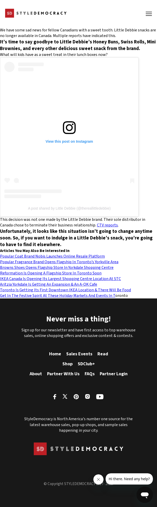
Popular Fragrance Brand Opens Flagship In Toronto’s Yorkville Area (59, 262)
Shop (67, 364)
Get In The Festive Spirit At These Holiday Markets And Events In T (57, 295)
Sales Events (79, 354)
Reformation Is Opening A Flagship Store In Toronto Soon (51, 273)
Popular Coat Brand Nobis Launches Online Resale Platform (52, 256)
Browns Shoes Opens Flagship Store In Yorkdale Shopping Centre (57, 267)
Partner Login (114, 374)
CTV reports (107, 225)
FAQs (90, 374)
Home (55, 354)
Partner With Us (63, 374)
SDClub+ (86, 364)
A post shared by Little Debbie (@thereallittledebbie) (69, 208)
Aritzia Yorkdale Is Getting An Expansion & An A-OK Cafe (48, 284)
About (36, 374)
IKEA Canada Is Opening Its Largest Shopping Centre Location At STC (60, 279)
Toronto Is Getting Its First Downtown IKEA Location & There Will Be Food (65, 290)
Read (102, 354)
